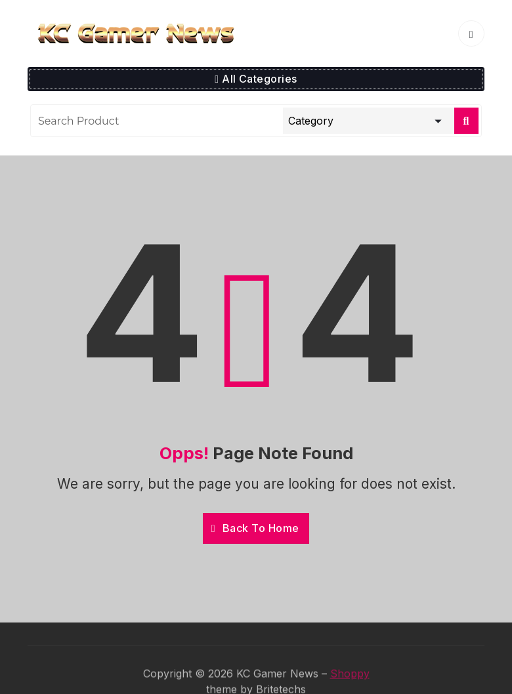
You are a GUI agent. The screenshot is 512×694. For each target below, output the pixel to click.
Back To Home (255, 528)
